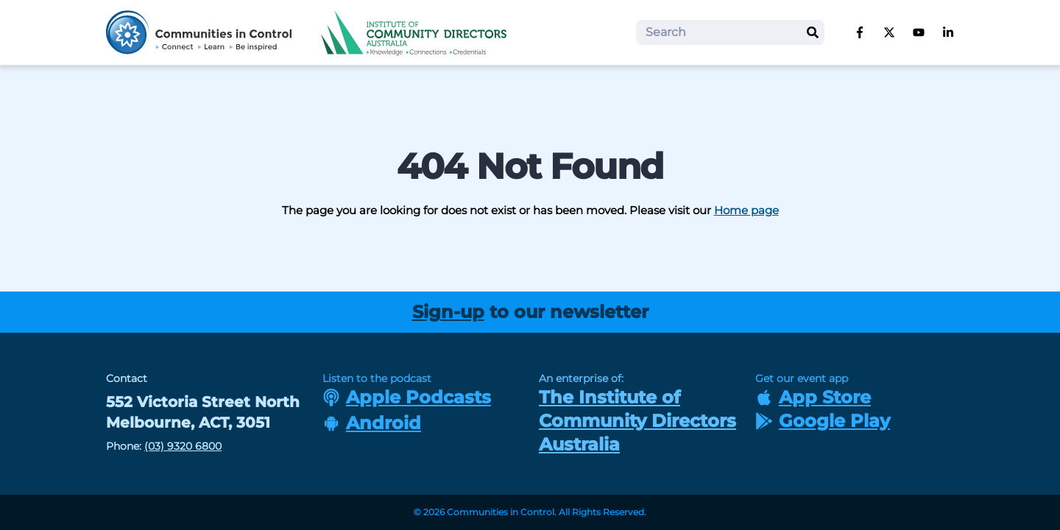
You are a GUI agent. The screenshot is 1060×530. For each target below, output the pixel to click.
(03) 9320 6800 (183, 446)
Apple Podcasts (406, 397)
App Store (813, 397)
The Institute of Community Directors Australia (637, 420)
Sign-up (448, 311)
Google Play (822, 420)
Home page (746, 210)
